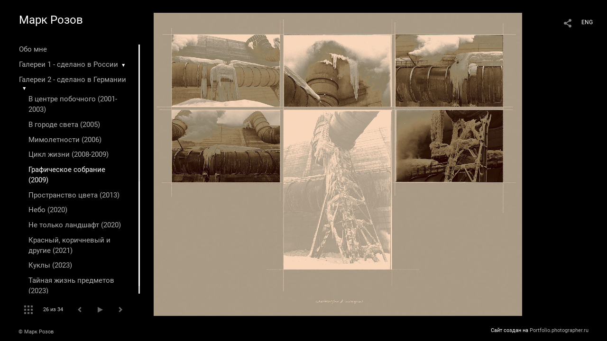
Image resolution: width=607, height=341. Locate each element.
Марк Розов (51, 20)
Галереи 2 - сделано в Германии (72, 79)
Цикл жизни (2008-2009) (68, 154)
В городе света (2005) (64, 124)
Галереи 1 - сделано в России (68, 64)
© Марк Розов (36, 332)
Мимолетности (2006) (64, 139)
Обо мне (33, 49)
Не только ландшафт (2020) (74, 225)
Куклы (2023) (50, 265)
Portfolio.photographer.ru (559, 330)
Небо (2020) (47, 210)
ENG (587, 22)
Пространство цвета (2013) (74, 195)
